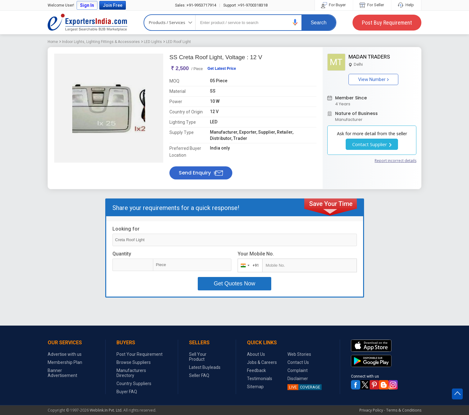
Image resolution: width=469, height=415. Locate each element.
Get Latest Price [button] (221, 68)
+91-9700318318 (245, 5)
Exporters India (87, 22)
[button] (295, 22)
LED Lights (153, 42)
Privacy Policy (371, 410)
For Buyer (334, 4)
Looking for (126, 229)
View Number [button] (373, 79)
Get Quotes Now (234, 283)
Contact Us (298, 362)
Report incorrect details (395, 160)
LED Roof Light (178, 42)
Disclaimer (297, 378)
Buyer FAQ (126, 391)
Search (319, 22)
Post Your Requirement (139, 354)
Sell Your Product (197, 357)
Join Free (112, 5)
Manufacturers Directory (131, 373)
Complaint (297, 370)
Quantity (121, 254)
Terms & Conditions (403, 410)
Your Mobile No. (256, 254)
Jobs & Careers (262, 362)
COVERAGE (303, 387)
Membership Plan (65, 362)
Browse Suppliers (133, 362)
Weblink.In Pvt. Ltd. (106, 410)
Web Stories (299, 354)
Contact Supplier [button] (371, 144)
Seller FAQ (199, 375)
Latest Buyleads (204, 367)
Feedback (256, 370)
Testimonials (259, 378)
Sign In (87, 5)
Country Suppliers (133, 383)
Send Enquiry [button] (201, 172)
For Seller (372, 4)
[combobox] (248, 265)
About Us (256, 354)
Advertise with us (65, 354)
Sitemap (255, 386)
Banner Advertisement (62, 373)
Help (406, 4)
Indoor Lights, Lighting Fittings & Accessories (101, 42)
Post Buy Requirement (387, 22)
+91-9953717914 (195, 5)
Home (53, 42)
